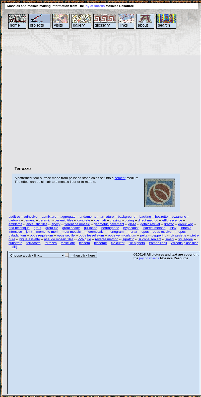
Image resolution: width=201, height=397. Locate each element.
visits (58, 25)
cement (119, 178)
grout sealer (71, 228)
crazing (115, 220)
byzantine (179, 216)
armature (107, 216)
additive (14, 216)
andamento (88, 216)
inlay (173, 228)
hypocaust (131, 228)
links (124, 25)
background (127, 216)
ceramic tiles (64, 220)
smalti (169, 239)
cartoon (14, 220)
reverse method (106, 239)
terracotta (33, 243)
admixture (49, 216)
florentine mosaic (77, 224)
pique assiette (29, 239)
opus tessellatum (91, 235)
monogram (116, 231)
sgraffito (128, 239)
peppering (159, 235)
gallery (79, 25)
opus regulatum (41, 235)
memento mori (46, 231)
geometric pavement (109, 224)
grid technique (19, 228)
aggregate (68, 216)
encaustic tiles (36, 224)
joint (29, 231)
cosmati (100, 220)
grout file (51, 228)
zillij (14, 247)
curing (129, 220)
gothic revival (150, 224)
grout (37, 228)
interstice (15, 231)
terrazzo (51, 243)
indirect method (154, 228)
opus (145, 231)
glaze (132, 224)
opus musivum (163, 231)
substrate (15, 243)
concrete (83, 220)
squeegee (185, 239)
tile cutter (117, 243)
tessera (84, 243)
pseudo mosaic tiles (59, 239)
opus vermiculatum (122, 235)
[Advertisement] (60, 97)
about (143, 25)
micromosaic (94, 231)
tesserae (100, 243)
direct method (148, 220)
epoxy (55, 224)
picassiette (178, 235)
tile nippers (137, 243)
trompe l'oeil (158, 243)
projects (37, 25)
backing (145, 216)
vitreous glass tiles (184, 243)
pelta (144, 235)
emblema (15, 224)
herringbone (110, 228)
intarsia (185, 228)
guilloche (90, 228)
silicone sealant (149, 239)
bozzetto (161, 216)
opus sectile (66, 235)
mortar (133, 231)
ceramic (45, 220)
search (164, 25)
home (15, 25)
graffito (169, 224)
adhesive (30, 216)
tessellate (68, 243)
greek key (185, 224)
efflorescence (172, 220)
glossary (102, 25)
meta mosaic (71, 231)
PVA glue (84, 239)
